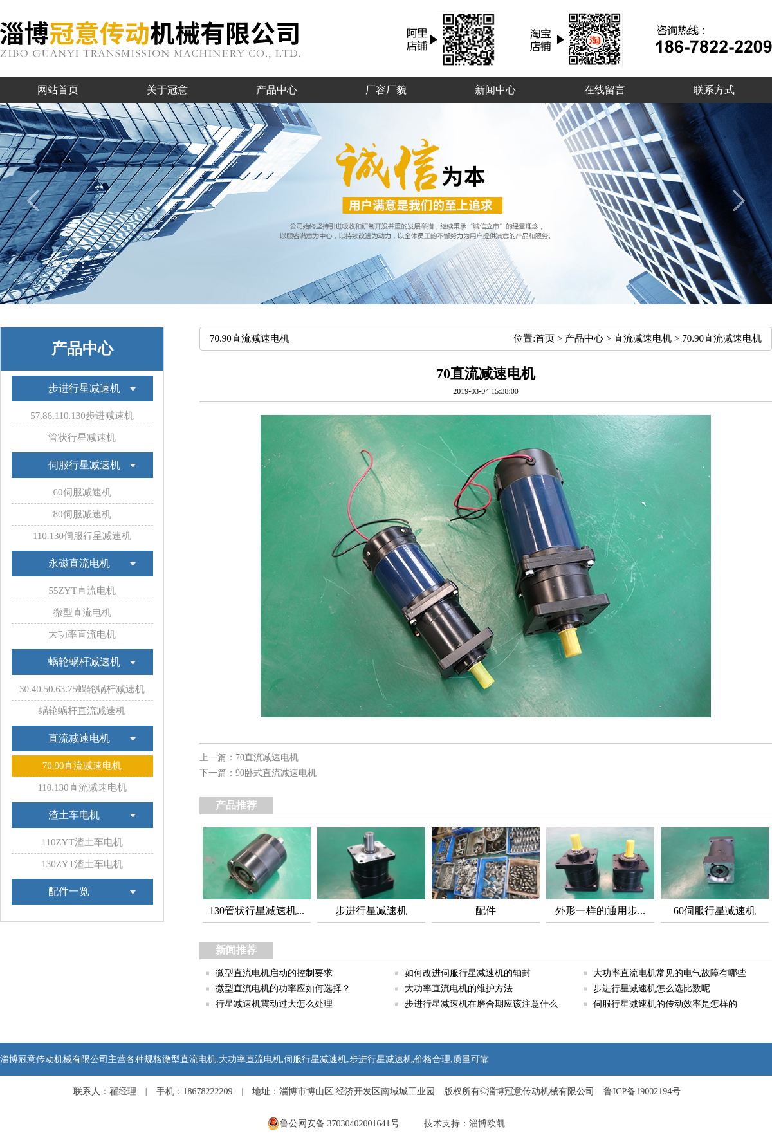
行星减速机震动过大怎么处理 (274, 1004)
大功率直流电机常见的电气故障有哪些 (669, 973)
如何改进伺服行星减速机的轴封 (468, 973)
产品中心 (584, 338)
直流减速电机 (643, 338)
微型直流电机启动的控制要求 (274, 973)
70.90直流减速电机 (722, 338)
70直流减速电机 (267, 757)
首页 (545, 338)
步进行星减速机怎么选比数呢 (651, 988)
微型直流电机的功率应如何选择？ (283, 988)
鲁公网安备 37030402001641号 (334, 1123)
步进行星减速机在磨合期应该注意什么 (481, 1004)
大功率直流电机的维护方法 (459, 988)
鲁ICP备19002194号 (642, 1091)
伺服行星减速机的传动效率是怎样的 (665, 1004)
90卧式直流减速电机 (276, 773)
